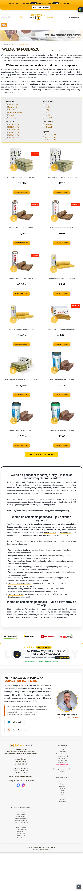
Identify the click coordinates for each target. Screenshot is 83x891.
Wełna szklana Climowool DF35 (62, 267)
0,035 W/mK (14, 138)
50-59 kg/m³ (50, 145)
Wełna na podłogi (21, 866)
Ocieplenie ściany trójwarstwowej (22, 628)
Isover (11, 110)
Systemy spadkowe (21, 868)
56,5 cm (48, 170)
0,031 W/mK (13, 127)
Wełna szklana (20, 855)
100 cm (49, 183)
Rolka (11, 167)
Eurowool (12, 107)
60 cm (48, 175)
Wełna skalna (21, 853)
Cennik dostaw (62, 799)
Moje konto (62, 791)
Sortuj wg (54, 50)
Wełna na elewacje (20, 857)
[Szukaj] (21, 16)
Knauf (62, 834)
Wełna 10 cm (21, 873)
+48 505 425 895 (44, 3)
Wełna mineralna (21, 851)
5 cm (48, 110)
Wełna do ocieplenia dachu (19, 600)
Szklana (49, 127)
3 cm (47, 104)
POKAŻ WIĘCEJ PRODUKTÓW (41, 494)
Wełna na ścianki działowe (19, 589)
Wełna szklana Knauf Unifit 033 (21, 470)
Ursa (62, 829)
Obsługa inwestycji (62, 795)
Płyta (11, 165)
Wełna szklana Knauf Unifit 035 (62, 470)
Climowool (13, 104)
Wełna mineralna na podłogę (20, 606)
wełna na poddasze (43, 524)
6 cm (48, 112)
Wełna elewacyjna (15, 611)
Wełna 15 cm (21, 875)
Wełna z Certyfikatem (62, 793)
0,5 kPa (11, 154)
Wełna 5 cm (20, 870)
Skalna (48, 124)
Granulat (12, 162)
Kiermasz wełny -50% (62, 804)
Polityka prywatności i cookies (62, 808)
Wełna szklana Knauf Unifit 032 (62, 419)
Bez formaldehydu (52, 162)
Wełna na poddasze (21, 860)
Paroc (11, 115)
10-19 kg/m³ (50, 134)
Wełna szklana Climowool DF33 (21, 267)
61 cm (48, 178)
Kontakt (62, 810)
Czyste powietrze (62, 797)
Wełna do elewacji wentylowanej (21, 617)
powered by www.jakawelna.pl (41, 889)
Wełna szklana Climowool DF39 (21, 318)
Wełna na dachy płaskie (21, 862)
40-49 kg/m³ (50, 143)
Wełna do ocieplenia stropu (19, 622)
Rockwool (62, 825)
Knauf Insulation (15, 112)
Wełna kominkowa (15, 633)
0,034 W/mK (13, 135)
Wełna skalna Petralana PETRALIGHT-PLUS (21, 419)
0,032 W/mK (13, 130)
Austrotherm (62, 840)
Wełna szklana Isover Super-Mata (62, 318)
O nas (62, 789)
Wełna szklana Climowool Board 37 (61, 368)
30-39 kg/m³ (50, 140)
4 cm (47, 107)
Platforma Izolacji (8, 44)
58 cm (48, 172)
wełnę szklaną (50, 572)
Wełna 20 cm (21, 877)
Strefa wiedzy (62, 802)
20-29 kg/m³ (50, 137)
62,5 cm (48, 180)
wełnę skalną (65, 572)
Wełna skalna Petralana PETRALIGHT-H (62, 216)
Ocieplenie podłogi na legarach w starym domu (27, 595)
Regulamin (62, 806)
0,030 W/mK (13, 124)
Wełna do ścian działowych (21, 864)
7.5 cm (48, 118)
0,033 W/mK (13, 132)
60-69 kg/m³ (50, 148)
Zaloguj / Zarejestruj (41, 7)
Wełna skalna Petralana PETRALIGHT (21, 216)
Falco (62, 836)
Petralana (12, 118)
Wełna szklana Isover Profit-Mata (21, 368)
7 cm (47, 115)
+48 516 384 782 (66, 3)
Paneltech (62, 838)
